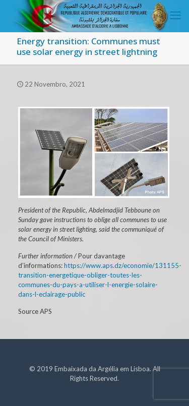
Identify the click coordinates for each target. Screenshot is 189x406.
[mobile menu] (175, 15)
